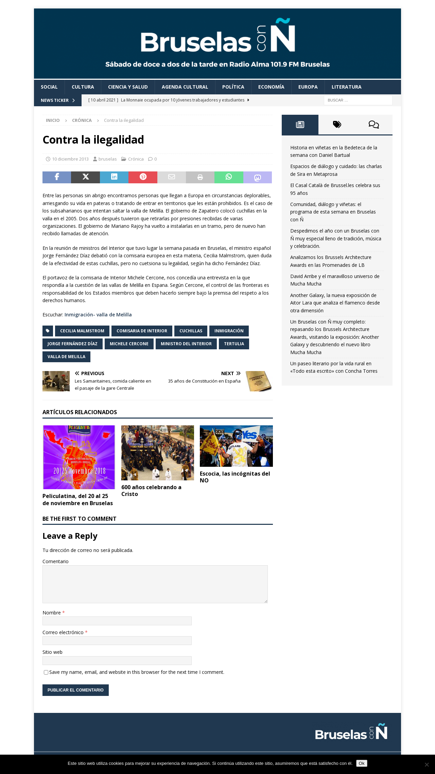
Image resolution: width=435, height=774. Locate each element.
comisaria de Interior (142, 331)
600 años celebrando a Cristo (151, 490)
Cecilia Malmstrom (82, 331)
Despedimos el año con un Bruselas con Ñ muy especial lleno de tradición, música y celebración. (335, 238)
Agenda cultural (185, 87)
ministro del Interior (186, 344)
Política (233, 87)
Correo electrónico (63, 632)
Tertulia (234, 344)
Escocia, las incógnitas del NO (235, 477)
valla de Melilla (66, 357)
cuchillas (190, 331)
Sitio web (52, 652)
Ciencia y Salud (128, 87)
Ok (362, 763)
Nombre (52, 612)
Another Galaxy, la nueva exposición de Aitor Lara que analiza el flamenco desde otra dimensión (335, 303)
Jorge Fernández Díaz (73, 344)
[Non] (426, 764)
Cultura (83, 87)
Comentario (55, 561)
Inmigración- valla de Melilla (98, 314)
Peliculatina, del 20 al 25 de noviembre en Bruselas (77, 499)
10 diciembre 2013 (70, 159)
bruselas (108, 159)
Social (49, 87)
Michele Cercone (129, 344)
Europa (308, 87)
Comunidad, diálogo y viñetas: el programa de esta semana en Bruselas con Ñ (333, 212)
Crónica (136, 159)
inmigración (229, 331)
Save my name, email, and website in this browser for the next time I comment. (136, 672)
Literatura (347, 87)
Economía (271, 87)
